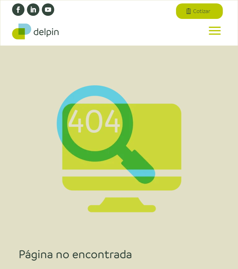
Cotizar (201, 11)
